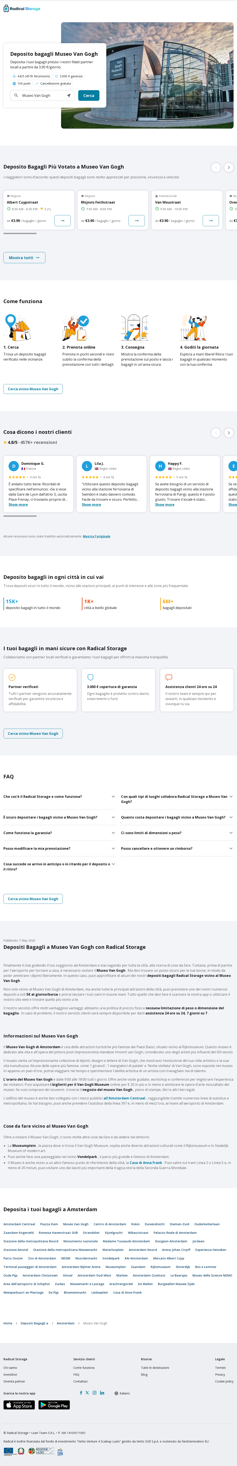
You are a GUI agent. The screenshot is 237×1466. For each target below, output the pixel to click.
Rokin (135, 1224)
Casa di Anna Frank (146, 1162)
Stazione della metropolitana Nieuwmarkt (65, 1250)
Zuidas (60, 1284)
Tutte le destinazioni (155, 1368)
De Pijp (54, 1292)
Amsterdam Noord (143, 1250)
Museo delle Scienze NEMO (212, 1275)
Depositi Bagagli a (34, 1323)
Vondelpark (111, 1258)
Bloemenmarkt (75, 1292)
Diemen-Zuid (179, 1224)
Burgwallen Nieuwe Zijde (176, 1284)
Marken (122, 1275)
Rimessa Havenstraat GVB (58, 1233)
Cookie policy (224, 1381)
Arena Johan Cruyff (176, 1250)
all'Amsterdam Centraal (124, 1098)
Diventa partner (14, 1381)
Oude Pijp (10, 1275)
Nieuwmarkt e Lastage (87, 1284)
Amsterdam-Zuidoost (149, 1275)
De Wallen (145, 1284)
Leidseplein (100, 1292)
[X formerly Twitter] (87, 1392)
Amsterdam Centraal (19, 1224)
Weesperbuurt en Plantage (23, 1292)
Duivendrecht (155, 1224)
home (7, 1323)
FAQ (76, 1374)
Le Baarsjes (179, 1275)
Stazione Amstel (15, 1250)
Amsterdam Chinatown (40, 1275)
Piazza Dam (49, 1224)
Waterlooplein (113, 1250)
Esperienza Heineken (210, 1250)
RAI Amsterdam (136, 1258)
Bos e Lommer (205, 1267)
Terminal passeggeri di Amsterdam (30, 1267)
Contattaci (80, 1381)
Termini (220, 1368)
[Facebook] (81, 1393)
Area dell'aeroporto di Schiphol (26, 1284)
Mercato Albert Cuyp (168, 1258)
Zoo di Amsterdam (42, 1258)
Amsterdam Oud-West (94, 1275)
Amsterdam (66, 1323)
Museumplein (116, 1267)
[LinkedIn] (102, 1393)
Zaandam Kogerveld (18, 1233)
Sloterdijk (183, 1267)
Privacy (220, 1374)
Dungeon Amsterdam (171, 1241)
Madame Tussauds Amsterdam (126, 1241)
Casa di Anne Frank (127, 1292)
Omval (67, 1275)
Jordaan (198, 1241)
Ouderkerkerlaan (207, 1224)
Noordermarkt (86, 1258)
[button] (69, 95)
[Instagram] (94, 1393)
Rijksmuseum (161, 1267)
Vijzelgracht (114, 1233)
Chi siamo (10, 1368)
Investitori (10, 1374)
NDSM (65, 1258)
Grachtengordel (121, 1284)
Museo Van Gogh (75, 1224)
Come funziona (83, 1368)
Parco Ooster (13, 1258)
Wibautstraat (138, 1233)
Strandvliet (91, 1233)
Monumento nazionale (80, 1241)
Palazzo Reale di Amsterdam (175, 1233)
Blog (144, 1374)
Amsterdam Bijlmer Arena (81, 1267)
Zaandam (138, 1267)
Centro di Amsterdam (110, 1224)
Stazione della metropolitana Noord (30, 1241)
